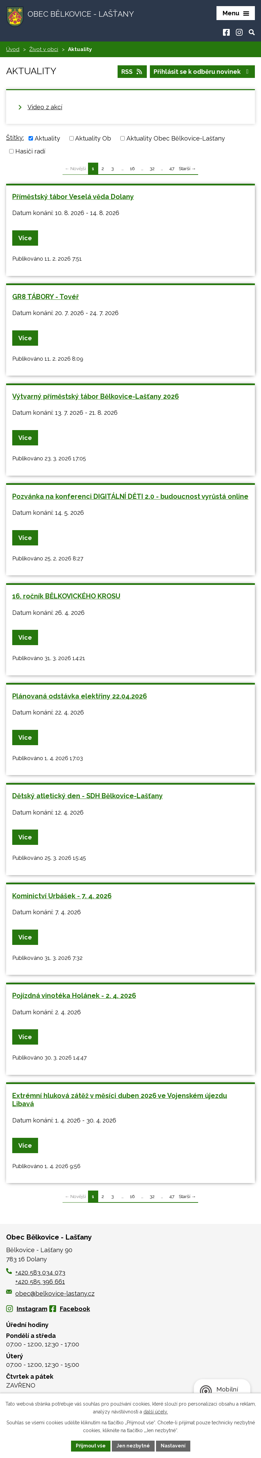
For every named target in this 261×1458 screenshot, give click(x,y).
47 (171, 168)
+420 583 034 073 (40, 1272)
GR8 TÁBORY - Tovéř (45, 297)
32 (152, 168)
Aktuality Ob (93, 138)
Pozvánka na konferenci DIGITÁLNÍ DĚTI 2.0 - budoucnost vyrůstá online (130, 496)
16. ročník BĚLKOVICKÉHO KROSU (66, 596)
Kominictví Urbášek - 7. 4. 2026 (61, 896)
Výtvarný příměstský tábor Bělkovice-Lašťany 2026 (95, 396)
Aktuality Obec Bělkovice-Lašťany (175, 138)
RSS (132, 71)
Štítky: (15, 137)
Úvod (12, 49)
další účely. (155, 1411)
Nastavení (173, 1445)
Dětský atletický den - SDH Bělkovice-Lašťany (87, 796)
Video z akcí (45, 107)
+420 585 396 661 (40, 1281)
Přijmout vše (91, 1445)
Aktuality (47, 138)
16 (132, 168)
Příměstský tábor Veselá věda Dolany (73, 197)
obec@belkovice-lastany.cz (50, 1293)
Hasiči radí (30, 151)
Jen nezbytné (133, 1445)
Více (25, 238)
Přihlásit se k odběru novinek (202, 71)
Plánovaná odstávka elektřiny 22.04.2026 (79, 696)
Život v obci (43, 49)
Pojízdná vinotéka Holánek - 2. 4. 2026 (74, 996)
